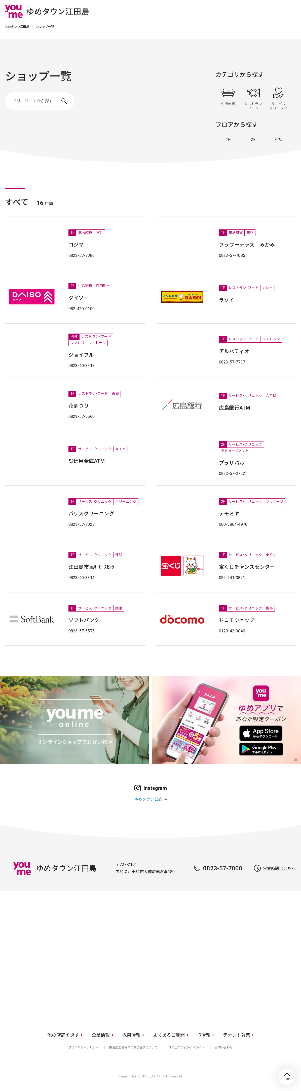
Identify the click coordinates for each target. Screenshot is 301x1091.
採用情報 (131, 1035)
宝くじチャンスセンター (247, 567)
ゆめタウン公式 (148, 799)
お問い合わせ (224, 1047)
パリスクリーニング (91, 514)
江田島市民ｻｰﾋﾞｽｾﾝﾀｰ (92, 567)
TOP (287, 1077)
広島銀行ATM (234, 408)
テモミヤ (229, 514)
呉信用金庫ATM (86, 461)
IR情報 (203, 1035)
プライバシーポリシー (83, 1047)
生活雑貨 (228, 98)
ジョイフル (81, 355)
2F (253, 139)
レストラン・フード (253, 98)
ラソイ (226, 300)
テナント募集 (236, 1035)
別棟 (278, 139)
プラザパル (231, 463)
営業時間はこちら (279, 868)
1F (228, 139)
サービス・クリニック (278, 98)
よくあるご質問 (169, 1035)
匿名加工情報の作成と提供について (133, 1047)
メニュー (292, 11)
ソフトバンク (83, 620)
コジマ (76, 245)
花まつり (78, 406)
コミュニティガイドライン (186, 1047)
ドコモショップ (236, 620)
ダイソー (78, 298)
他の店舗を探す (63, 1035)
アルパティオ (234, 351)
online (277, 11)
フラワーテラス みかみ (247, 245)
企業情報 (101, 1035)
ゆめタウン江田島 (17, 26)
